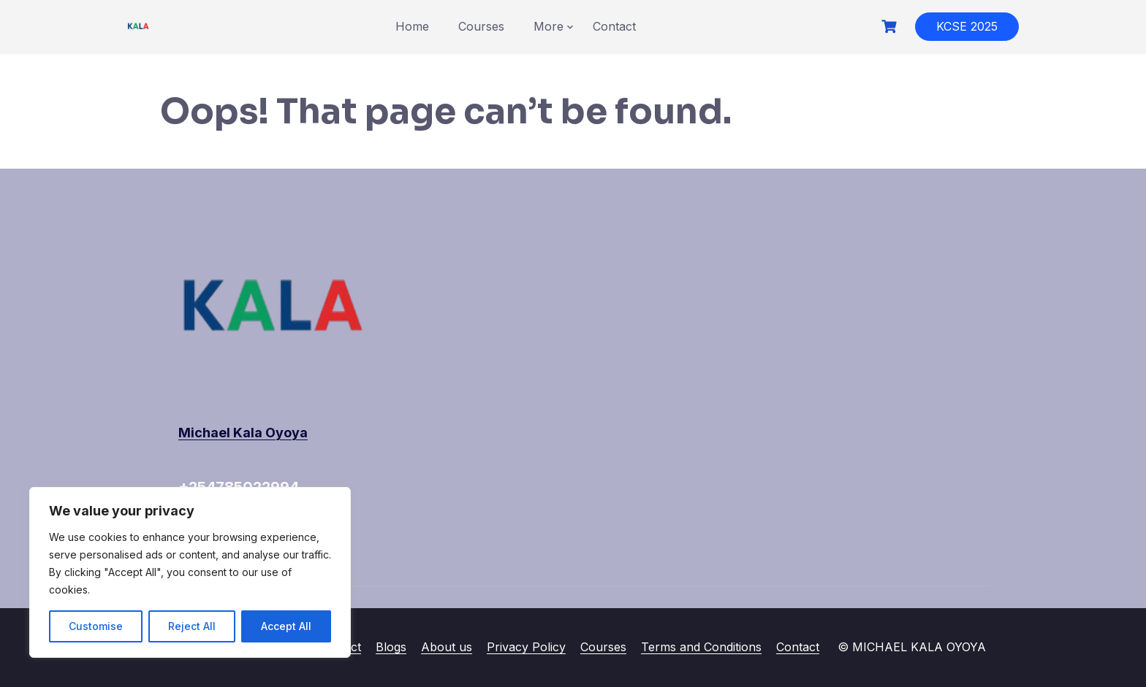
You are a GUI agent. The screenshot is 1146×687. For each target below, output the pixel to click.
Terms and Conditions (701, 647)
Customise (96, 626)
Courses (481, 26)
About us (446, 647)
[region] (190, 572)
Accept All (286, 626)
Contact (614, 26)
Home (412, 26)
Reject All (192, 626)
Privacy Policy (526, 647)
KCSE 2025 (967, 26)
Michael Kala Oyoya (243, 432)
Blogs (391, 647)
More (548, 26)
